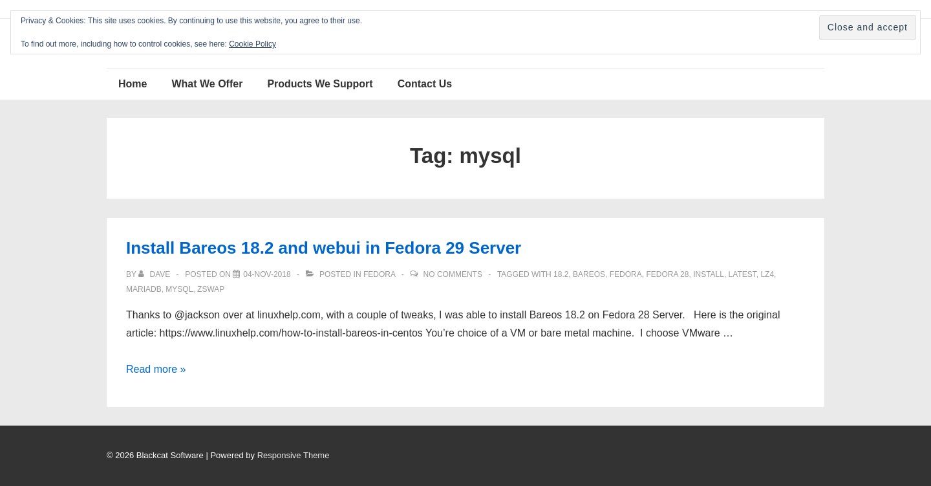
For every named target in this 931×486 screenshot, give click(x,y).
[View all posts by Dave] (155, 274)
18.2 (560, 274)
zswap (210, 289)
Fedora (379, 274)
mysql (179, 289)
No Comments (452, 274)
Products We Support (319, 83)
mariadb (144, 289)
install (708, 274)
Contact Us (425, 83)
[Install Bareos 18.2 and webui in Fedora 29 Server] (266, 274)
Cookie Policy (252, 44)
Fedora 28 (667, 274)
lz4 (767, 274)
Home (132, 83)
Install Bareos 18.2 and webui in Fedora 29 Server (323, 248)
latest (742, 274)
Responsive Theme (293, 455)
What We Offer (206, 83)
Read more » (156, 369)
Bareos (589, 274)
